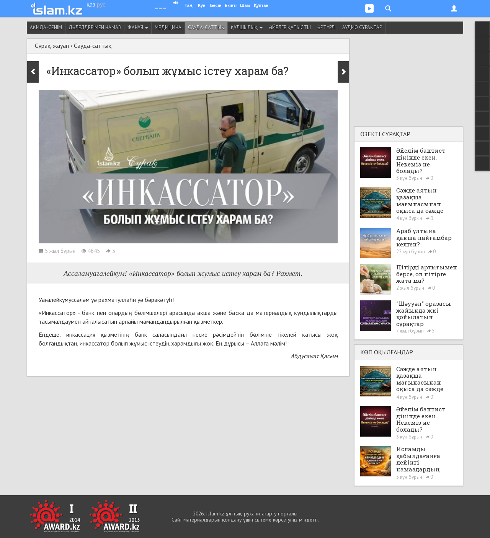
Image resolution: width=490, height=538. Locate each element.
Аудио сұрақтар (362, 27)
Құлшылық (247, 27)
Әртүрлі (326, 27)
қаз (91, 4)
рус (101, 4)
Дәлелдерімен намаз (95, 27)
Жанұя (137, 27)
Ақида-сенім (46, 27)
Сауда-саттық (206, 27)
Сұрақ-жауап (52, 45)
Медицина (168, 27)
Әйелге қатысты (290, 27)
